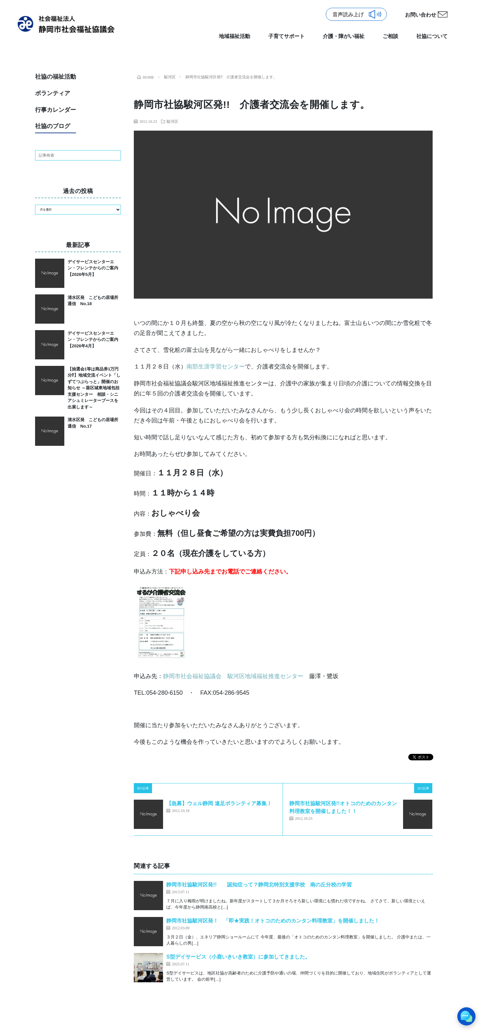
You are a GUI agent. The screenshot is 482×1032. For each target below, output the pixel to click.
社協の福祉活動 (55, 76)
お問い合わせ (420, 15)
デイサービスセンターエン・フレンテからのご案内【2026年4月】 (93, 339)
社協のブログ (52, 126)
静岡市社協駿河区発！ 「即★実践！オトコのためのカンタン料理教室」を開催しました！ (272, 920)
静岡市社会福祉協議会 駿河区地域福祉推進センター (236, 676)
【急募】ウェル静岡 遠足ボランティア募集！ (219, 803)
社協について (432, 36)
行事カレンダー (55, 110)
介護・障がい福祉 (343, 36)
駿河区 (172, 121)
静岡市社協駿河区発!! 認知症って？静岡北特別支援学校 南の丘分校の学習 (259, 884)
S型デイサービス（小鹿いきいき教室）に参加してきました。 (238, 957)
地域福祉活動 (234, 36)
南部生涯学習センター (215, 366)
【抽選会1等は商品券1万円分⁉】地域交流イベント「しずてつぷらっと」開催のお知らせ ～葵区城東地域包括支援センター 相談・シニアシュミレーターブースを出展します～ (94, 388)
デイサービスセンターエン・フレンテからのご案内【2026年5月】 (93, 268)
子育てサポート (286, 36)
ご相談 (390, 36)
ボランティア (52, 93)
